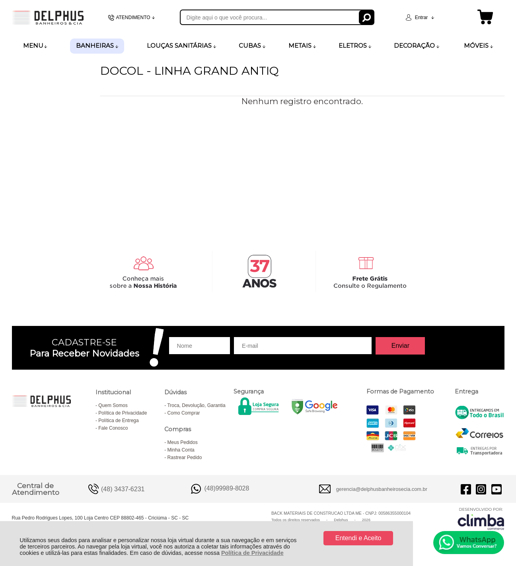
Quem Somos (112, 405)
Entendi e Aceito (358, 538)
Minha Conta (181, 450)
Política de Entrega (118, 420)
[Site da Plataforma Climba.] (481, 518)
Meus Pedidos (182, 442)
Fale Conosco (113, 428)
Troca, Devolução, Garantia (196, 405)
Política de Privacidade (252, 553)
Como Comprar (183, 413)
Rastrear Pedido (184, 457)
